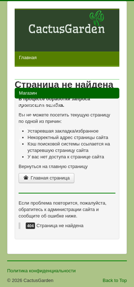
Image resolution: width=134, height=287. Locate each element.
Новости (28, 69)
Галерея (28, 81)
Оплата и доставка (39, 104)
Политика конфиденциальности (41, 270)
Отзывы (27, 116)
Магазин (28, 93)
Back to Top (115, 280)
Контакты (29, 140)
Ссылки (27, 128)
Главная (27, 57)
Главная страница (46, 178)
